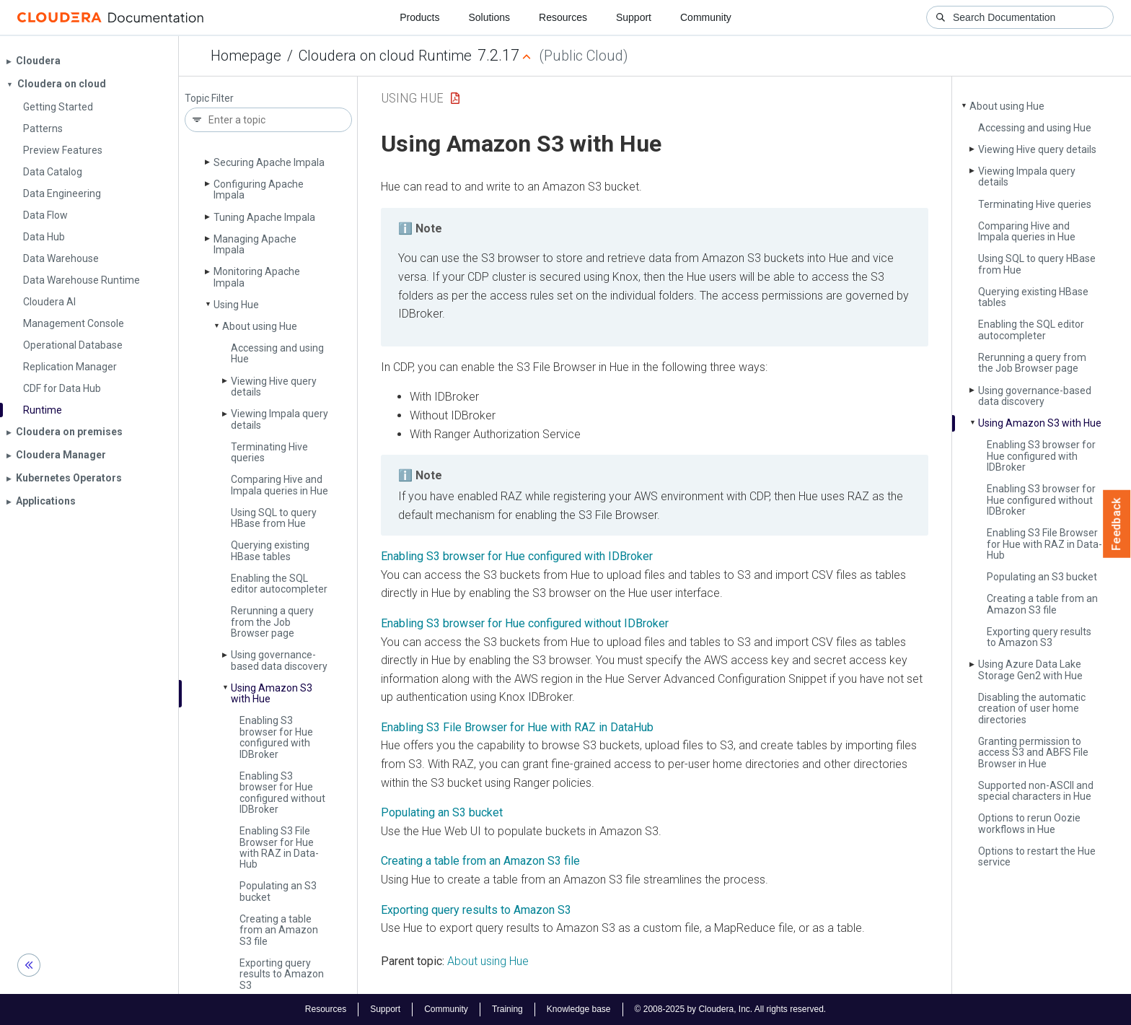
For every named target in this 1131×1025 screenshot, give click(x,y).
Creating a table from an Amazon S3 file (278, 930)
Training (507, 1009)
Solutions (489, 17)
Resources (563, 17)
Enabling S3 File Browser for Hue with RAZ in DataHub (517, 727)
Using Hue (236, 304)
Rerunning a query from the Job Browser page (272, 622)
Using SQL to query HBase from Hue (274, 518)
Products (419, 17)
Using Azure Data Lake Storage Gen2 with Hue (1030, 669)
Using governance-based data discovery (279, 660)
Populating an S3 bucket (278, 891)
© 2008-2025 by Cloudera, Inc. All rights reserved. (731, 1009)
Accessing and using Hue (277, 353)
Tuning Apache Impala (264, 217)
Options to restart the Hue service (1037, 856)
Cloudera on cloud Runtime (385, 55)
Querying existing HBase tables (270, 550)
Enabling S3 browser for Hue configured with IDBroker (276, 737)
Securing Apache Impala (269, 162)
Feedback (1117, 524)
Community (705, 17)
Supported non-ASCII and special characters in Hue (1035, 791)
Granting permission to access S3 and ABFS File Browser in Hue (1033, 752)
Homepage (246, 55)
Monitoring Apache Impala (257, 277)
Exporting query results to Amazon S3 (281, 974)
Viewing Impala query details (279, 419)
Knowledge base (579, 1009)
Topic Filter (209, 98)
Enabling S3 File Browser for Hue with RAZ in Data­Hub (279, 847)
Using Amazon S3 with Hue (271, 693)
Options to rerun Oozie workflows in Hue (1029, 823)
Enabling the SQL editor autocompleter (279, 583)
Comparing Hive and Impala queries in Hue (279, 485)
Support (633, 17)
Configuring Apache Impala (259, 189)
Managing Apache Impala (255, 244)
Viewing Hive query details (274, 386)
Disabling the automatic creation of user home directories (1032, 708)
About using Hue (259, 326)
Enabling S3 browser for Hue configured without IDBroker (282, 792)
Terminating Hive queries (269, 452)
